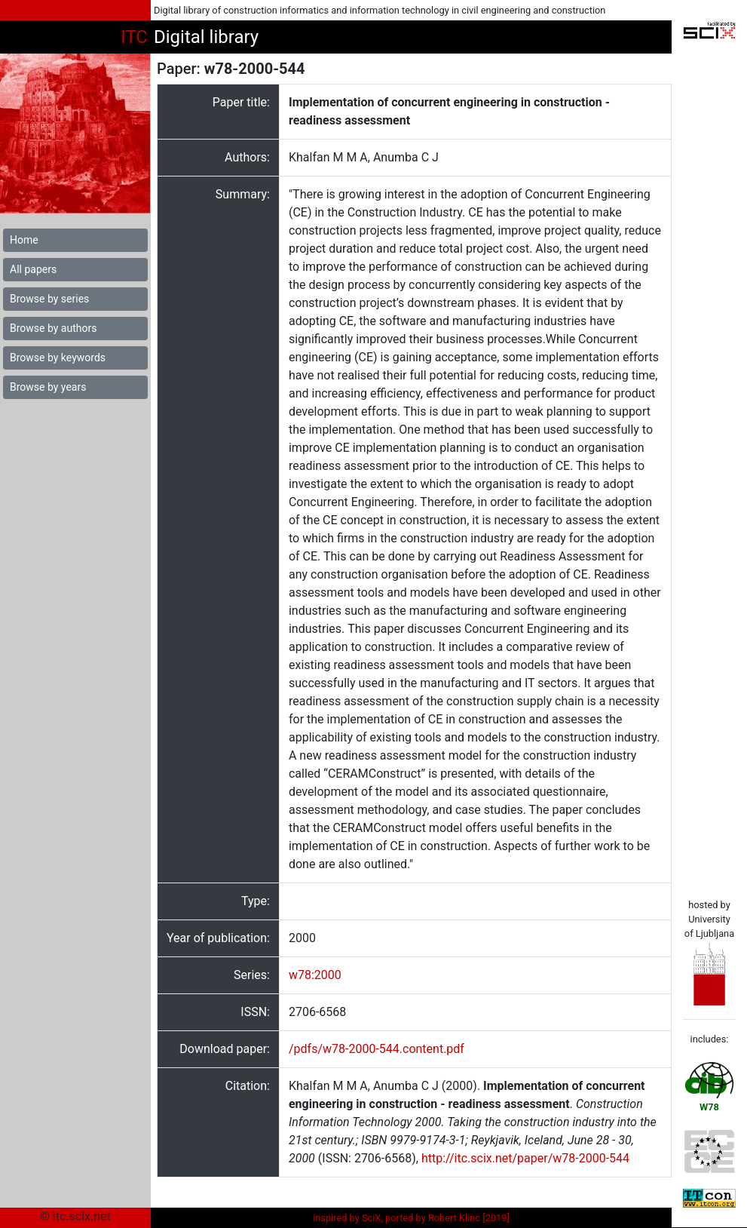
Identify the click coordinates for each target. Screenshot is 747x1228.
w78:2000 (315, 975)
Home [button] (24, 240)
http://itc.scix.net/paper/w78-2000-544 (525, 1158)
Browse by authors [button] (53, 328)
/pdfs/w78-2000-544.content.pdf (376, 1049)
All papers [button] (33, 269)
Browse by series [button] (49, 299)
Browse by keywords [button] (58, 358)
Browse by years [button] (48, 387)
